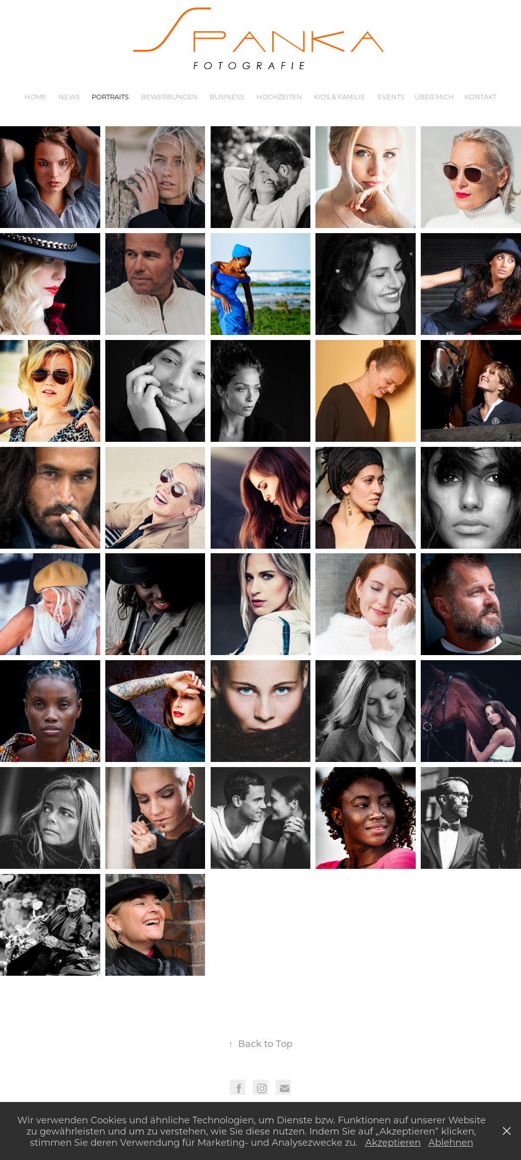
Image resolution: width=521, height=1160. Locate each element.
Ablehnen (450, 1142)
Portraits (110, 96)
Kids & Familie (339, 97)
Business (227, 97)
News (69, 97)
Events (391, 97)
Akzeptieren (393, 1142)
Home (35, 97)
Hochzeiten (279, 97)
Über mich (434, 97)
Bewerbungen (169, 97)
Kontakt (481, 97)
